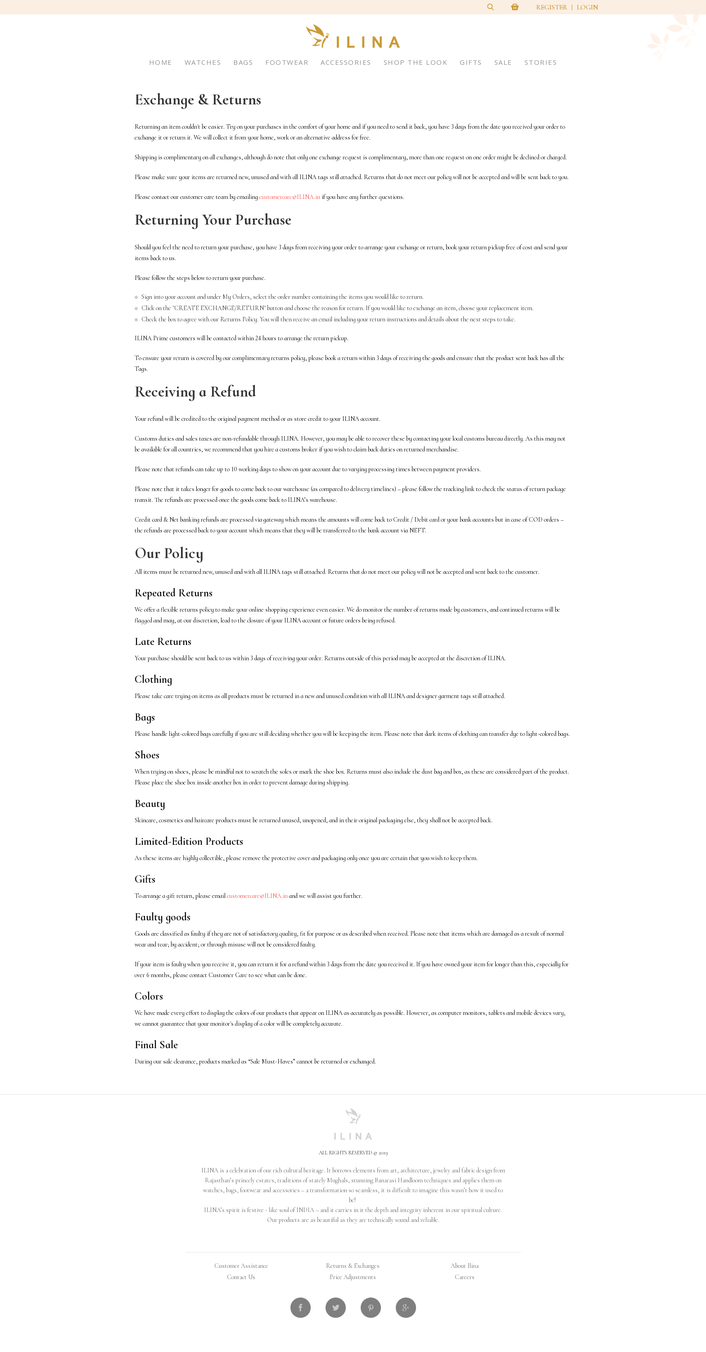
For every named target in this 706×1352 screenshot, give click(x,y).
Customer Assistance (241, 1266)
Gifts (471, 62)
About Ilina (465, 1266)
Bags (243, 62)
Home (160, 62)
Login (587, 7)
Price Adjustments (353, 1277)
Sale (503, 62)
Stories (541, 62)
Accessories (346, 62)
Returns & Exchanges (353, 1266)
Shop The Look (416, 62)
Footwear (286, 62)
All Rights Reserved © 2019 (353, 1152)
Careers (465, 1277)
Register (551, 7)
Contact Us (241, 1277)
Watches (203, 62)
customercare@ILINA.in (289, 197)
